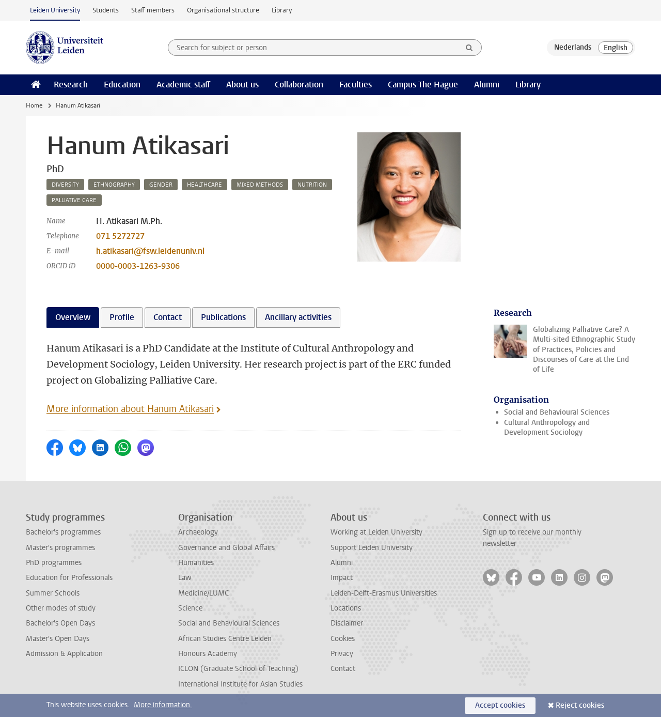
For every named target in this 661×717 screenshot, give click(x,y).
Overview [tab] (72, 317)
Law (185, 578)
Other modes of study (61, 608)
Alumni (486, 84)
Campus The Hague (423, 84)
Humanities (196, 563)
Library (282, 10)
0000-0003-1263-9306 (138, 266)
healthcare (204, 185)
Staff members (153, 10)
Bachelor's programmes (63, 532)
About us (242, 84)
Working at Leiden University (376, 532)
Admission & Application (64, 654)
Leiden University (55, 10)
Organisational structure (223, 10)
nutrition (312, 185)
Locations (345, 608)
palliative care (74, 200)
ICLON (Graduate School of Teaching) (238, 669)
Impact (341, 578)
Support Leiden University (371, 548)
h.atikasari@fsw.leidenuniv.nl (150, 251)
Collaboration (299, 84)
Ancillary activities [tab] (298, 317)
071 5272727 (120, 236)
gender (160, 185)
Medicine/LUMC (203, 593)
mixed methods (260, 185)
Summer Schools (53, 593)
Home (34, 105)
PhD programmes (54, 563)
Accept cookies (500, 705)
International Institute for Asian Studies (240, 684)
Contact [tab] (167, 317)
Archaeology (198, 532)
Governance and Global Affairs (226, 548)
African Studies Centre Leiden (225, 639)
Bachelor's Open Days (60, 623)
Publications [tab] (223, 317)
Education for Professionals (69, 578)
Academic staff (183, 84)
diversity (65, 185)
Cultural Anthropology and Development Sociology (547, 427)
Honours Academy (207, 654)
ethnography (114, 185)
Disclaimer (346, 623)
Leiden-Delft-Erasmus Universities (383, 593)
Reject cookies (580, 705)
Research (71, 84)
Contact (342, 669)
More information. (163, 705)
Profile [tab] (121, 317)
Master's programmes (60, 548)
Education (122, 84)
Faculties (355, 84)
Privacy (341, 654)
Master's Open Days (57, 639)
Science (190, 608)
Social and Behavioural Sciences (556, 412)
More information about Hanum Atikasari (130, 409)
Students (105, 10)
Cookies (342, 639)
